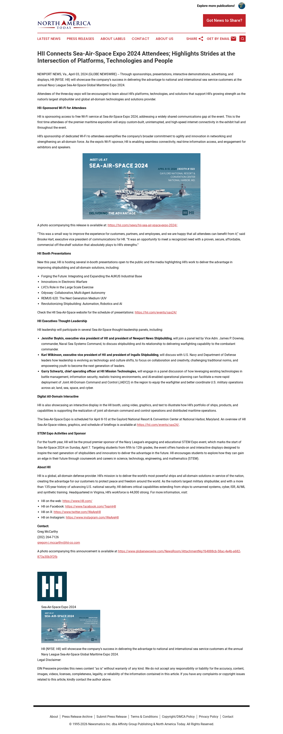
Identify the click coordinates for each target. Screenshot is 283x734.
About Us (164, 39)
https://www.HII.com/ (77, 501)
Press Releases (80, 39)
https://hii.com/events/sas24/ (156, 312)
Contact (140, 39)
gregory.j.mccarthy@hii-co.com (58, 542)
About (54, 716)
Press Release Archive (77, 716)
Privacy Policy (208, 716)
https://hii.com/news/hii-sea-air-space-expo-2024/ (142, 225)
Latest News (49, 39)
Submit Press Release (111, 716)
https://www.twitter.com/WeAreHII (77, 512)
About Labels (112, 39)
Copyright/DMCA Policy (178, 716)
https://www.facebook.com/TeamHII (90, 506)
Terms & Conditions (144, 716)
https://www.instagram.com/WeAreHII (92, 517)
